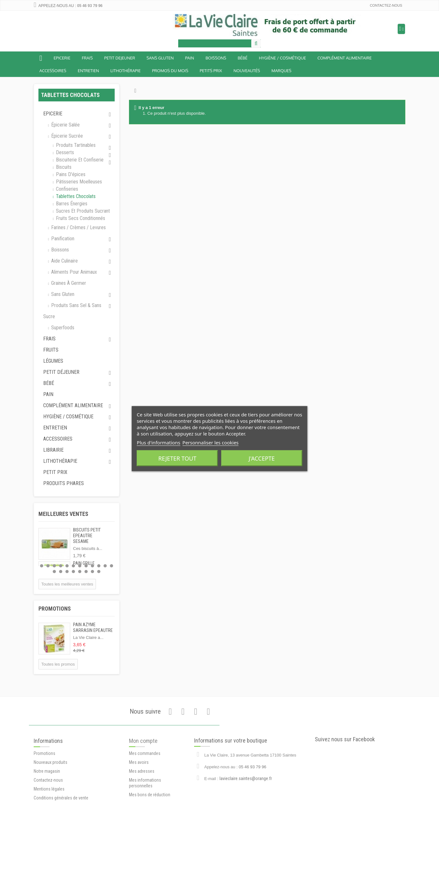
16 (73, 571)
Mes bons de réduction (149, 827)
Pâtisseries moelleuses (78, 182)
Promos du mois (170, 70)
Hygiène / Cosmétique (282, 57)
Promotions (54, 608)
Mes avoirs (139, 795)
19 (92, 571)
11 (105, 565)
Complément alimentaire (344, 57)
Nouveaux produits (50, 796)
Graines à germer (68, 283)
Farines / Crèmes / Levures (78, 227)
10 (98, 565)
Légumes (53, 361)
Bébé (48, 383)
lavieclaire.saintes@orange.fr (246, 803)
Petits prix (211, 70)
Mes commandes (144, 786)
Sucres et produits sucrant (82, 211)
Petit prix (55, 472)
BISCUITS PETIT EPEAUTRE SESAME (87, 535)
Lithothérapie (126, 70)
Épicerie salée (65, 125)
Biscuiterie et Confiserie (79, 160)
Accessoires (52, 70)
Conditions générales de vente (61, 832)
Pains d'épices (70, 174)
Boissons (216, 57)
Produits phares (63, 483)
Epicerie (62, 57)
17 (79, 571)
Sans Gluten (159, 57)
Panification (62, 239)
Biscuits (63, 167)
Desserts (64, 152)
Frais (87, 57)
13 (54, 571)
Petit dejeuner (119, 57)
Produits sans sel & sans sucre (72, 310)
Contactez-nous (386, 5)
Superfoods (62, 328)
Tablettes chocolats (75, 196)
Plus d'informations (158, 442)
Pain (189, 57)
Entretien (88, 70)
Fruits (50, 350)
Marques (282, 70)
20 (98, 571)
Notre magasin (47, 805)
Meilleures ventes (63, 513)
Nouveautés (246, 70)
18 (86, 571)
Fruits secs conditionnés (80, 218)
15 (67, 571)
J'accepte (262, 458)
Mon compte (143, 774)
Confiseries (66, 189)
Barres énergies (71, 204)
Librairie (53, 450)
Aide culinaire (64, 261)
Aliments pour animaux (73, 272)
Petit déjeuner (61, 372)
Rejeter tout (177, 458)
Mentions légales (49, 823)
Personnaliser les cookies (210, 442)
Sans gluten (62, 294)
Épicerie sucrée (66, 136)
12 (111, 565)
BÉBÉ (242, 57)
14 (60, 571)
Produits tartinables (75, 145)
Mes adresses (141, 804)
